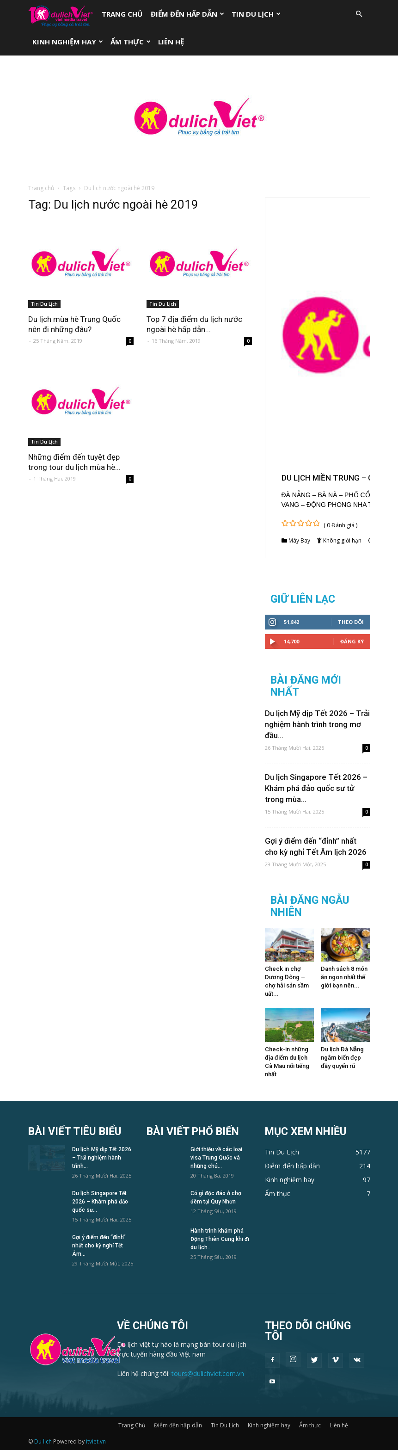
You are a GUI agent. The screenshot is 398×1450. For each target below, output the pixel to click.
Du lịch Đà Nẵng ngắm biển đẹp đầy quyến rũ (342, 1057)
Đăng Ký (352, 641)
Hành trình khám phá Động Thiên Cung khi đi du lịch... (219, 1239)
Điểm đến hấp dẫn (187, 14)
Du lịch (43, 1441)
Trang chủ (41, 188)
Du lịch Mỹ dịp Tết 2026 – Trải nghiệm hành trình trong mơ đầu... (317, 724)
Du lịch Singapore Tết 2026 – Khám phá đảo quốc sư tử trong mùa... (316, 788)
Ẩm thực (130, 41)
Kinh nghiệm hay (67, 41)
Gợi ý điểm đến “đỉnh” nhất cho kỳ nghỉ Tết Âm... (99, 1245)
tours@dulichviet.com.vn (207, 1373)
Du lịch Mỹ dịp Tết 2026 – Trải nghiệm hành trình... (101, 1157)
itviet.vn (96, 1441)
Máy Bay (299, 540)
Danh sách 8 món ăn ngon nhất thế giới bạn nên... (344, 977)
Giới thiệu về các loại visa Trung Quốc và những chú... (216, 1157)
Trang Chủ (122, 14)
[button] (359, 14)
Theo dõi (351, 621)
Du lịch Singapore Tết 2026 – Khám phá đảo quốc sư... (100, 1201)
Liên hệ (171, 41)
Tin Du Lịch (256, 14)
